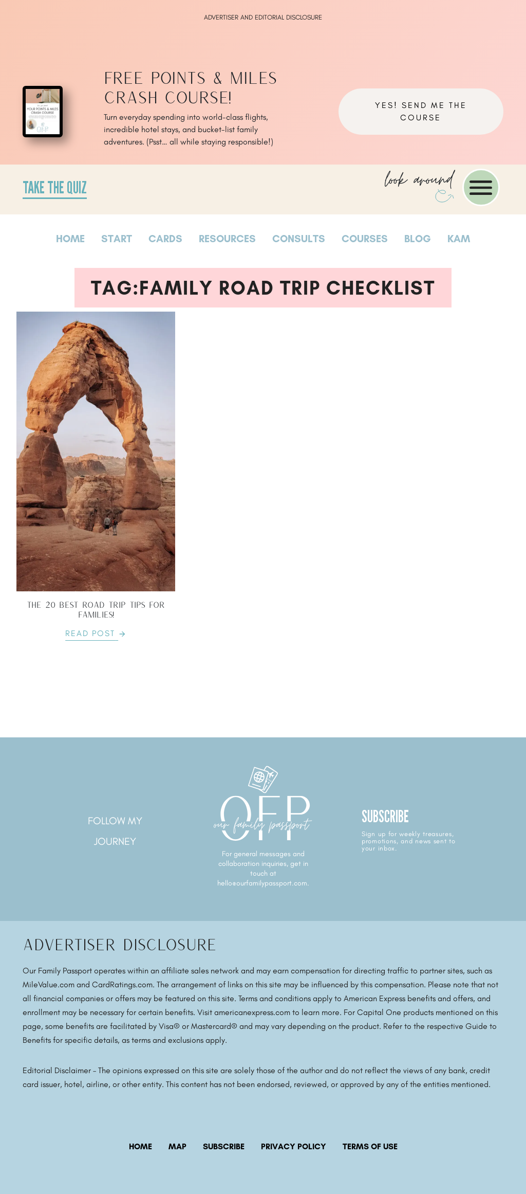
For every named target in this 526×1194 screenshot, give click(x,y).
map (177, 1146)
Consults (298, 238)
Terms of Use (370, 1146)
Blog (417, 238)
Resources (227, 238)
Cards (165, 238)
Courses (365, 238)
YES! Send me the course (421, 111)
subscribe (224, 1146)
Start (116, 238)
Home (70, 238)
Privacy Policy (293, 1146)
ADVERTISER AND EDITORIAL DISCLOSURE (263, 17)
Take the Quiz (55, 187)
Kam (458, 238)
